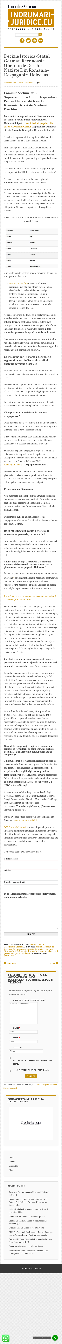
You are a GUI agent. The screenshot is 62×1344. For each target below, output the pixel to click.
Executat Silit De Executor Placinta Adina (26, 1228)
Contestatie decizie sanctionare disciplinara (27, 1216)
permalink (9, 955)
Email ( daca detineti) (14, 882)
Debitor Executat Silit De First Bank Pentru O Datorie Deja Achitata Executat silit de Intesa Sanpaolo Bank (28, 1202)
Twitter (28, 40)
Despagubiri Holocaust (15, 951)
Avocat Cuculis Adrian (26, 82)
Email (40, 40)
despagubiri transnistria (39, 951)
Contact (12, 1161)
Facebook (22, 40)
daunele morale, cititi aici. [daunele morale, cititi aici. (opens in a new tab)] (24, 820)
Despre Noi (13, 1166)
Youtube (34, 40)
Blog (11, 1170)
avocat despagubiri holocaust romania (35, 949)
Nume (11, 858)
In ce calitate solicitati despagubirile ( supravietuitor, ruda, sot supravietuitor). (30, 896)
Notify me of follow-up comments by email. (32, 1062)
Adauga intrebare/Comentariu (30, 1000)
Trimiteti (31, 934)
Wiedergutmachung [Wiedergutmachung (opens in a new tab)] (13, 464)
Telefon (7, 870)
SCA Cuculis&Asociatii (15, 827)
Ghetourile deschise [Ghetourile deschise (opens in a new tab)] (18, 283)
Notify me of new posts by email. (32, 1070)
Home (11, 1157)
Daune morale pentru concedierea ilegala (26, 1246)
